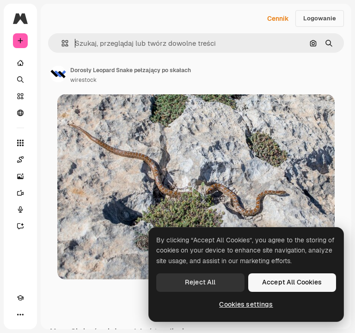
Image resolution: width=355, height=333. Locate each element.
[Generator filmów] (20, 192)
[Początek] (20, 63)
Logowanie (319, 18)
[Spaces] (20, 159)
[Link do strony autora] (58, 74)
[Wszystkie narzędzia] (20, 143)
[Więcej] (20, 314)
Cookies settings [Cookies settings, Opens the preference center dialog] (246, 304)
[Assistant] (20, 226)
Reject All (200, 282)
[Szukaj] (20, 79)
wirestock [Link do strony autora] (83, 80)
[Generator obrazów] (20, 176)
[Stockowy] (20, 96)
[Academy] (20, 297)
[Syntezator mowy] (20, 209)
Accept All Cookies (292, 282)
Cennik (278, 18)
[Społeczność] (20, 112)
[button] (61, 43)
